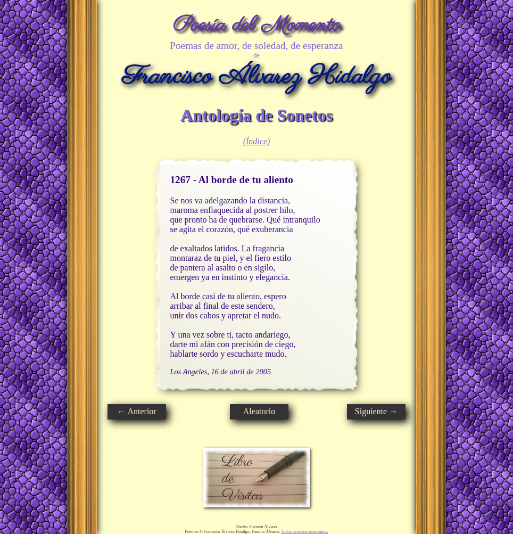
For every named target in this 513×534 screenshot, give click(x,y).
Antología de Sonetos (256, 115)
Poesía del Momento (257, 25)
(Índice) (256, 141)
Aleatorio (259, 411)
